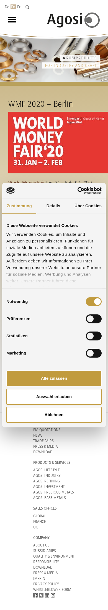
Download (43, 451)
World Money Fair (26, 182)
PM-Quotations (46, 429)
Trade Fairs (43, 440)
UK (35, 527)
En (13, 6)
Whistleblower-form (52, 589)
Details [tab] (53, 205)
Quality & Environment (53, 556)
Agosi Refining (46, 481)
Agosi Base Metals (49, 497)
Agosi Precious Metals (53, 492)
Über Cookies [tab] (88, 205)
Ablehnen (54, 414)
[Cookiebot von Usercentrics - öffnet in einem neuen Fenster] (78, 190)
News (38, 435)
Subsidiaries (44, 550)
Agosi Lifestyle (46, 469)
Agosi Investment (49, 486)
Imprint (40, 578)
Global (39, 515)
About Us (41, 545)
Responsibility (46, 561)
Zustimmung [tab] (19, 205)
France (39, 521)
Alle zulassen (54, 378)
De (7, 6)
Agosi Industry (47, 475)
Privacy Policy (46, 583)
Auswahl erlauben (54, 396)
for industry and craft (71, 65)
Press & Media (45, 446)
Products (80, 57)
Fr (18, 6)
